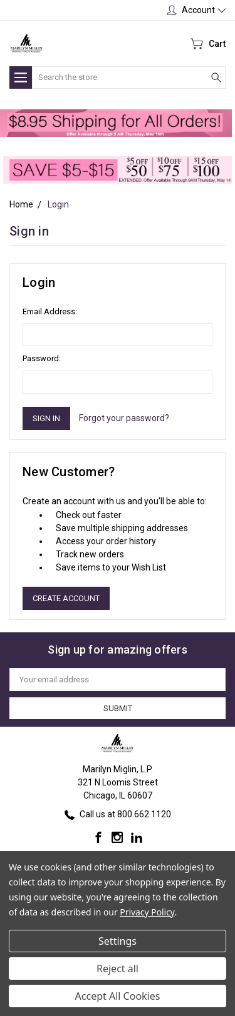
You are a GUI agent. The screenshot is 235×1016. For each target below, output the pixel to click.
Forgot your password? (124, 418)
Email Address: (50, 311)
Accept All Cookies (117, 996)
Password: (42, 358)
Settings (117, 941)
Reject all (117, 968)
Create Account (66, 598)
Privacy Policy (147, 912)
